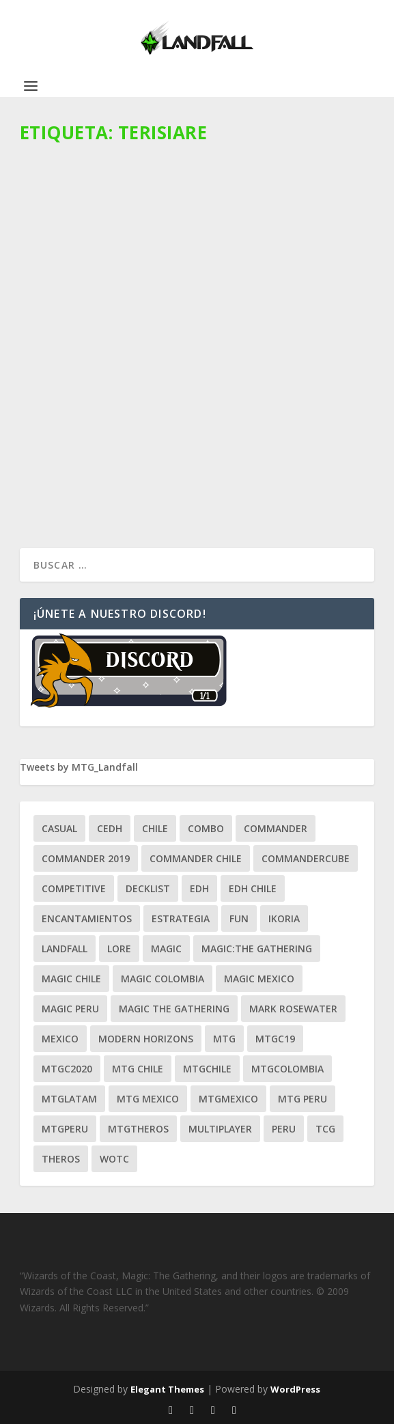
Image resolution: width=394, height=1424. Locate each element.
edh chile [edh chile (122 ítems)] (253, 888)
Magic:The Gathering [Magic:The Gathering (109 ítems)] (256, 948)
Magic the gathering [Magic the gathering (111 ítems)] (174, 1008)
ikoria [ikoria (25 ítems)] (284, 918)
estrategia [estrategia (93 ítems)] (181, 918)
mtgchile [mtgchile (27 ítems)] (207, 1068)
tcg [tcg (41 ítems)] (325, 1128)
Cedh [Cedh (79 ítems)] (109, 828)
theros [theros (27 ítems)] (61, 1158)
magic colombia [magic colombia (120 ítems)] (162, 978)
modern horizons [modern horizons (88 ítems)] (145, 1038)
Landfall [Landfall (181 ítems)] (64, 948)
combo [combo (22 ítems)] (206, 828)
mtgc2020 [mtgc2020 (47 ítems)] (67, 1068)
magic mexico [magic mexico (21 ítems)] (259, 978)
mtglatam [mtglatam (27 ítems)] (69, 1098)
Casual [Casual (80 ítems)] (59, 828)
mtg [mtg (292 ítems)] (224, 1038)
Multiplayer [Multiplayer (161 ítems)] (220, 1128)
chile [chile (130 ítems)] (155, 828)
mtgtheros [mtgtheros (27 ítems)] (138, 1128)
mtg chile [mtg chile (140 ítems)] (137, 1068)
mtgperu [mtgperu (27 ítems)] (65, 1128)
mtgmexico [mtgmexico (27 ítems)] (228, 1098)
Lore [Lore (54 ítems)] (119, 948)
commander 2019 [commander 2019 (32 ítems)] (86, 858)
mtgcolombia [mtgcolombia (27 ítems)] (287, 1068)
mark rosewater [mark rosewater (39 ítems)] (293, 1008)
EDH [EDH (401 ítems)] (199, 888)
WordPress (295, 1389)
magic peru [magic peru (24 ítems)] (70, 1008)
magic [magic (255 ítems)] (166, 948)
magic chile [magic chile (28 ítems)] (71, 978)
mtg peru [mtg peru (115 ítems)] (302, 1098)
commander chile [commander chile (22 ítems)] (196, 858)
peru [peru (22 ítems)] (284, 1128)
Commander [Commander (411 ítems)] (275, 828)
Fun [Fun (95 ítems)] (239, 918)
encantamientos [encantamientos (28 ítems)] (87, 918)
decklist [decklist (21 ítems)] (148, 888)
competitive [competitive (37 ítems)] (74, 888)
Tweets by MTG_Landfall (79, 766)
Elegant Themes (167, 1389)
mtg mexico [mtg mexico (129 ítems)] (148, 1098)
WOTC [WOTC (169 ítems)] (114, 1158)
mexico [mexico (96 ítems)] (60, 1038)
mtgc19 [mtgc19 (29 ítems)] (275, 1038)
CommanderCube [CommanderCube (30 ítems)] (306, 858)
